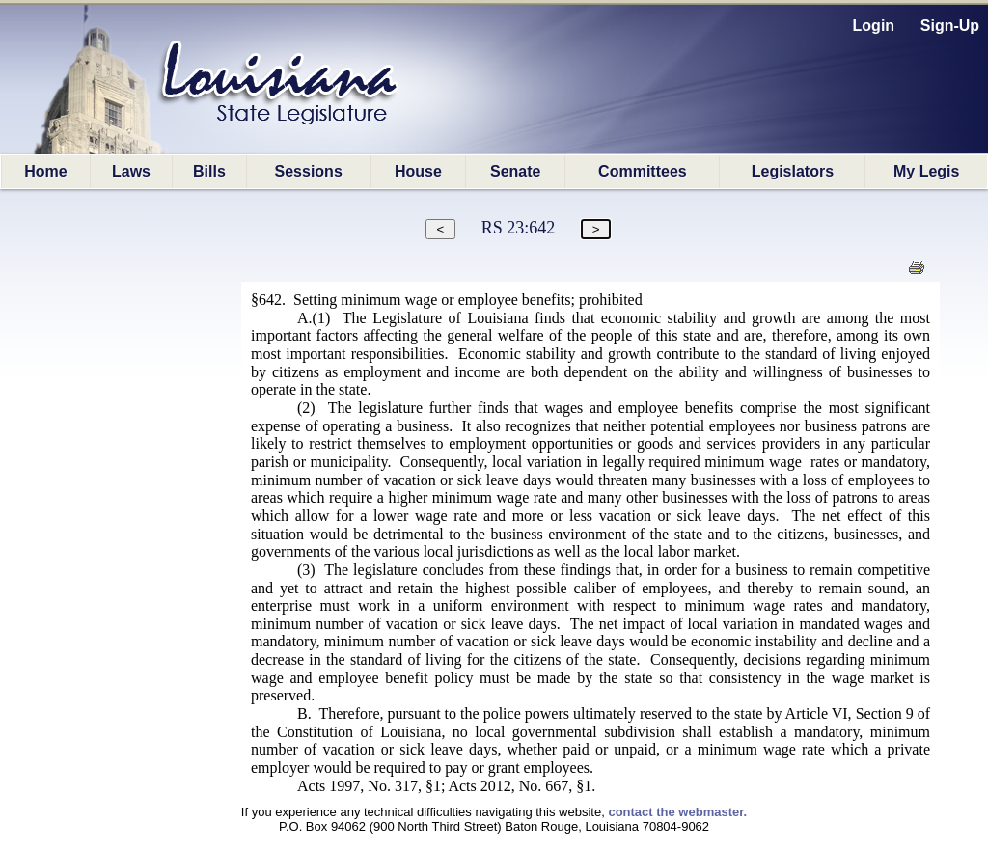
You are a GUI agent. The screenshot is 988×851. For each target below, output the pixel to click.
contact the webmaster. (677, 812)
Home (45, 171)
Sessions (309, 171)
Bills (209, 171)
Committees (642, 171)
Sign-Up (949, 25)
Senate (515, 171)
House (418, 171)
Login (874, 25)
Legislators (793, 171)
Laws (131, 171)
